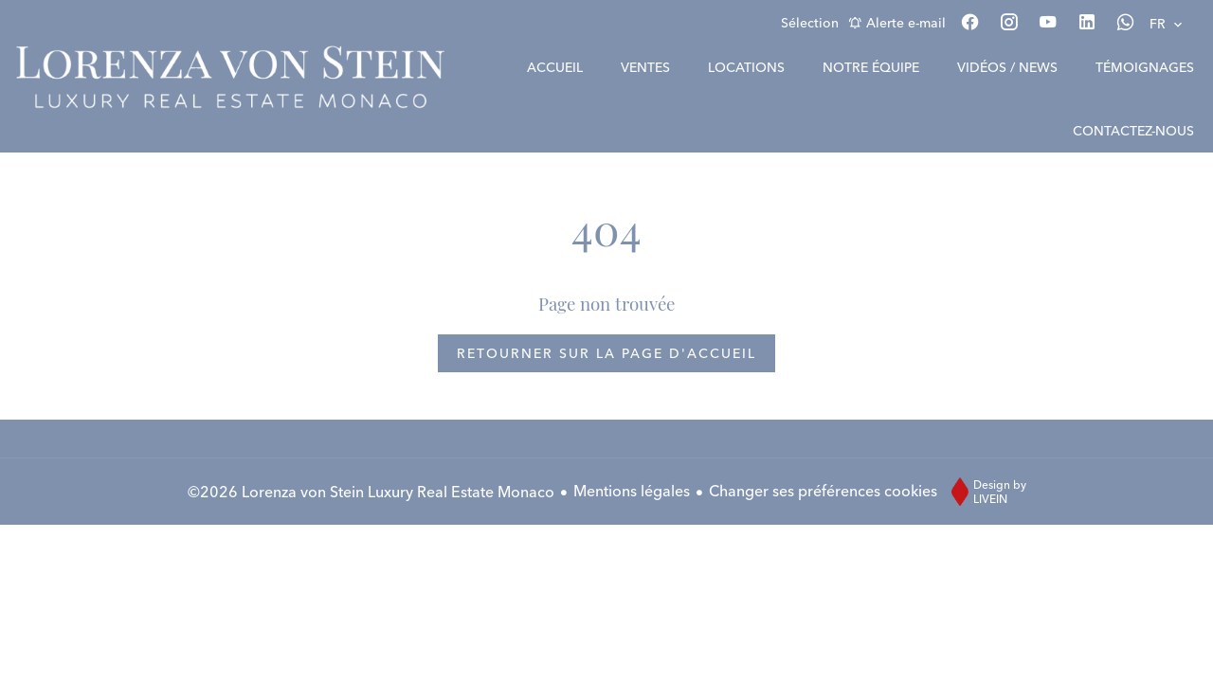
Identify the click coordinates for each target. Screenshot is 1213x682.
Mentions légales (631, 490)
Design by (984, 491)
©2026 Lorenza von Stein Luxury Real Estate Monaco (371, 491)
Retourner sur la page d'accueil (606, 353)
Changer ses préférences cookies (823, 490)
